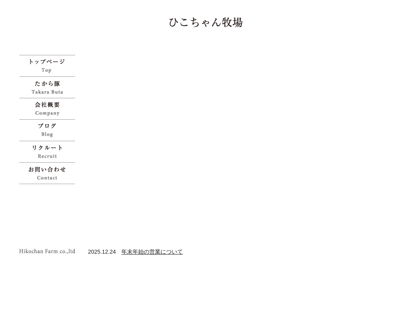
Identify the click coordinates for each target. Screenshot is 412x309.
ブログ (49, 130)
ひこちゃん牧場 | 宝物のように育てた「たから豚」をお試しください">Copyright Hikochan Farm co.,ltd (49, 251)
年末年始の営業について (152, 251)
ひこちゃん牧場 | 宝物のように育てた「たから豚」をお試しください (206, 22)
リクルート (49, 151)
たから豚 (49, 87)
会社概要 (49, 108)
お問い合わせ (49, 173)
